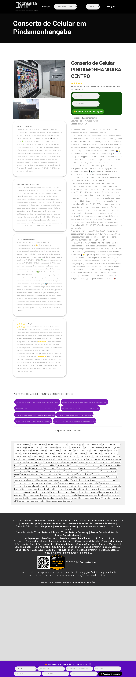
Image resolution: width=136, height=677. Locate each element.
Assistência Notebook (92, 599)
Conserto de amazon (50, 552)
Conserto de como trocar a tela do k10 (91, 555)
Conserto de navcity (63, 532)
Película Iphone (66, 628)
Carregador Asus (26, 622)
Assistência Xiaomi (105, 601)
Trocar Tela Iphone (41, 604)
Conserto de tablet (38, 523)
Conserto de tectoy (82, 529)
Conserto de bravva (101, 535)
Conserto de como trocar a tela (27, 555)
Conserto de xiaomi (22, 546)
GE (79, 660)
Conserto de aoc (20, 549)
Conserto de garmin (95, 537)
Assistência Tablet (67, 599)
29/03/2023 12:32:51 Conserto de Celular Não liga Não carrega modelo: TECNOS (74, 421)
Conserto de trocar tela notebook (32, 579)
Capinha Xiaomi (23, 625)
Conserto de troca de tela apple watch (56, 564)
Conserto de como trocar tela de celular (53, 558)
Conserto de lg (20, 526)
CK (73, 660)
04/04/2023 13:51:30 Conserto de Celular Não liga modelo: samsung (75, 415)
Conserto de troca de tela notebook (95, 567)
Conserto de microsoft (53, 540)
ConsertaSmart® (47, 660)
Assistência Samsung (54, 601)
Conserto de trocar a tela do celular (64, 570)
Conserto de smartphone (56, 523)
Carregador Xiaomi (111, 619)
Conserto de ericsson (78, 537)
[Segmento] (65, 6)
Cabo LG (50, 628)
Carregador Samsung (61, 619)
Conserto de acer (85, 535)
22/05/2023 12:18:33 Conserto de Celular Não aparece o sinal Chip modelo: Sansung (37, 409)
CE (70, 660)
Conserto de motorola (111, 523)
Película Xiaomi (52, 631)
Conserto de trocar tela (90, 549)
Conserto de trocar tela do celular (41, 576)
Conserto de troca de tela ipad (67, 567)
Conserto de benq (27, 537)
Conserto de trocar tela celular (36, 573)
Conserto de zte (37, 546)
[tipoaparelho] (26, 668)
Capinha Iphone (65, 622)
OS (94, 660)
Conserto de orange (52, 535)
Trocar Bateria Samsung (74, 610)
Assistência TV (115, 599)
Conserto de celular (22, 523)
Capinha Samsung (86, 622)
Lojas (45, 6)
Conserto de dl (63, 526)
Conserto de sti (36, 535)
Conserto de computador (67, 546)
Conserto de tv (50, 546)
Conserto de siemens (94, 543)
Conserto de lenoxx (22, 535)
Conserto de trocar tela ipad (66, 576)
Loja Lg (110, 616)
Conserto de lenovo (35, 540)
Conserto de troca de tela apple (27, 564)
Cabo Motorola (111, 625)
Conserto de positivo (22, 529)
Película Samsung (87, 628)
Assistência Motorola (80, 601)
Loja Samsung (50, 616)
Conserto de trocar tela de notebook (93, 573)
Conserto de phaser (69, 535)
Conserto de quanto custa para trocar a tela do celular (92, 558)
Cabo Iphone (74, 625)
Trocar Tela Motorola (93, 604)
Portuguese (58, 660)
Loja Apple (34, 616)
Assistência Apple (30, 601)
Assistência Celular (44, 599)
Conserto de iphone (72, 549)
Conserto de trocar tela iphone (104, 552)
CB (76, 660)
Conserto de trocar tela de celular (63, 573)
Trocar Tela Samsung (66, 604)
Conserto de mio (70, 540)
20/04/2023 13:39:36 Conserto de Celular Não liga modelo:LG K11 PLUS (80, 409)
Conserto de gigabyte (112, 537)
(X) (90, 664)
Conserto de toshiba (112, 543)
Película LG (86, 631)
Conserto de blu (67, 529)
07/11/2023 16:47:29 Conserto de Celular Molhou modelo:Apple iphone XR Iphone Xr (37, 402)
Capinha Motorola (109, 622)
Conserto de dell (61, 537)
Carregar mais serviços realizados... (68, 430)
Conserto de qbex (94, 532)
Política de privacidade (103, 650)
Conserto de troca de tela (109, 561)
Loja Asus (98, 616)
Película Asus (70, 631)
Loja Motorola (68, 616)
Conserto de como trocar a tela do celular (57, 555)
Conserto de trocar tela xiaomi (59, 579)
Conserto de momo (105, 540)
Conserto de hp (20, 540)
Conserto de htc (53, 529)
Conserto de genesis (111, 526)
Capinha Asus (42, 625)
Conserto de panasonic (29, 543)
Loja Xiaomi (84, 616)
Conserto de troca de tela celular (85, 564)
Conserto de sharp (77, 543)
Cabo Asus (37, 628)
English (66, 660)
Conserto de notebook (87, 546)
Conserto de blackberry (44, 537)
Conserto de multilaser (93, 526)
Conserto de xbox (84, 552)
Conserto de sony (33, 526)
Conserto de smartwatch (108, 546)
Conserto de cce (77, 526)
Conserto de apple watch (30, 552)
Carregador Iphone (36, 619)
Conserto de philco (28, 532)
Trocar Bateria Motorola (104, 610)
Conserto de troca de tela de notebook (38, 567)
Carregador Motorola (87, 619)
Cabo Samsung (92, 625)
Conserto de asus (38, 529)
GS (82, 660)
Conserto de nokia (49, 526)
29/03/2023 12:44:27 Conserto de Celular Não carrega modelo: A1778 (33, 421)
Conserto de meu (79, 532)
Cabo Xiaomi (22, 628)
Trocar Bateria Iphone (46, 610)
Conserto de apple (75, 523)
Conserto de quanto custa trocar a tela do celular (78, 561)
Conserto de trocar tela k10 (90, 576)
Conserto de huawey (45, 532)
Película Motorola (109, 628)
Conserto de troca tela (39, 570)
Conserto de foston (110, 532)
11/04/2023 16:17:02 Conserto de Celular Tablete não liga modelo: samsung (35, 415)
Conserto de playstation (53, 549)
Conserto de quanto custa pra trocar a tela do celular (35, 561)
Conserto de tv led (35, 549)
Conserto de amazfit (67, 552)
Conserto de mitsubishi (86, 540)
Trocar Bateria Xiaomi (67, 613)
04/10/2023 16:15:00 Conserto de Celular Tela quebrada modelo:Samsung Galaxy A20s (84, 402)
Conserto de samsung (93, 523)
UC (85, 660)
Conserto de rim (62, 543)
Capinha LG (58, 625)
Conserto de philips (47, 543)
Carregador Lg (46, 622)
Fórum (89, 660)
